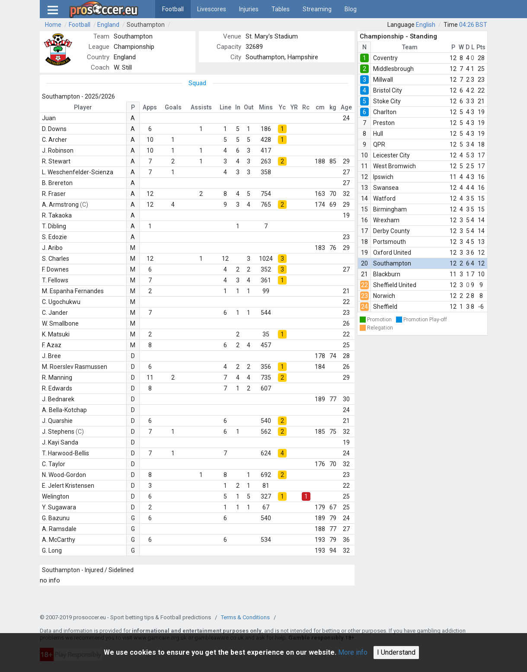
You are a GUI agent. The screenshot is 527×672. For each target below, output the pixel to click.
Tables (280, 9)
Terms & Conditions (245, 617)
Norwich (384, 295)
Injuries (249, 9)
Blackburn (386, 274)
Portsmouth (389, 241)
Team (410, 47)
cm (320, 107)
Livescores (211, 9)
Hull (378, 133)
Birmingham (390, 209)
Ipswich (383, 176)
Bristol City (387, 90)
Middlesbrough (393, 68)
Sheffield (385, 306)
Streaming (317, 9)
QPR (379, 144)
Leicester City (391, 155)
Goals (173, 107)
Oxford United (392, 252)
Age (346, 107)
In (237, 107)
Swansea (386, 187)
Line (225, 107)
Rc (306, 107)
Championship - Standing (398, 36)
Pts (480, 47)
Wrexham (386, 220)
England (108, 24)
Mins (266, 107)
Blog (351, 9)
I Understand (396, 652)
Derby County (391, 230)
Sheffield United (394, 285)
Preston (384, 122)
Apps (150, 107)
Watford (384, 198)
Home (53, 24)
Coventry (385, 57)
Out (248, 107)
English (425, 24)
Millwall (383, 79)
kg (332, 107)
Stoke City (387, 101)
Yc (282, 107)
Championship (134, 47)
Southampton (146, 24)
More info (352, 652)
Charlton (384, 112)
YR (294, 107)
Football (173, 9)
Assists (201, 107)
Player (83, 107)
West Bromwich (394, 166)
